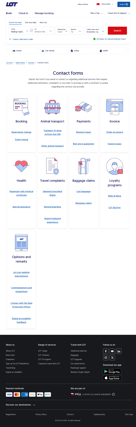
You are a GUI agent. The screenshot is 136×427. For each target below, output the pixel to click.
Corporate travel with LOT (49, 364)
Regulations (11, 414)
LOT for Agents (44, 359)
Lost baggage (84, 191)
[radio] (15, 22)
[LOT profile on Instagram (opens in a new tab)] (106, 357)
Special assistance (21, 207)
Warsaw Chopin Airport (80, 372)
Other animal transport (52, 146)
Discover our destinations (20, 404)
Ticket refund (21, 139)
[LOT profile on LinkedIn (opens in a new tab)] (119, 351)
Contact (70, 414)
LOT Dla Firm (115, 207)
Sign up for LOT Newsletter (17, 364)
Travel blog (10, 368)
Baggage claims (84, 203)
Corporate (10, 359)
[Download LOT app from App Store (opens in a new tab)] (112, 377)
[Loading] (105, 4)
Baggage (74, 355)
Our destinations (78, 364)
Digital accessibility (14, 372)
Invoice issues (114, 144)
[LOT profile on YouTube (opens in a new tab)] (112, 351)
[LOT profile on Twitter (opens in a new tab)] (112, 357)
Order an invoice (114, 132)
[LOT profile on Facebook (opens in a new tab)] (106, 351)
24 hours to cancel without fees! (111, 39)
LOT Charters (43, 355)
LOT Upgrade (76, 359)
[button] (20, 31)
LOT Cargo (42, 351)
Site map (129, 414)
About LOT (10, 351)
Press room (10, 355)
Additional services (79, 351)
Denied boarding (52, 207)
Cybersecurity (99, 414)
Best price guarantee (83, 144)
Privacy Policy (41, 414)
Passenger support (78, 368)
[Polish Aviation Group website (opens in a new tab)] (76, 394)
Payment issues (83, 132)
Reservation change (21, 132)
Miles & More (114, 196)
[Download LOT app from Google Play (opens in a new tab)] (112, 371)
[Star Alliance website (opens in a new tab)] (98, 394)
